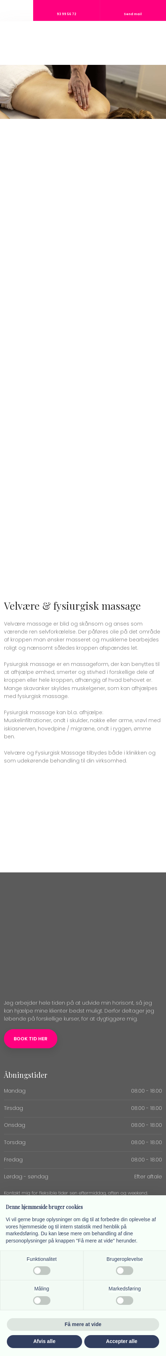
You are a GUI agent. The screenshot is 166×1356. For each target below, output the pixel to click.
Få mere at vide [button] (83, 1324)
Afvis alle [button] (44, 1341)
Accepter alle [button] (121, 1341)
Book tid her (31, 1038)
